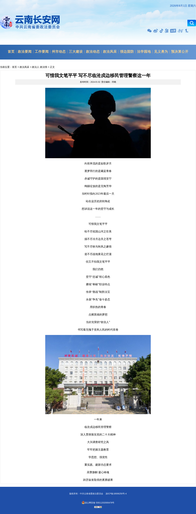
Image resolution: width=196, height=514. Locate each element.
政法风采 (110, 51)
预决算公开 (179, 51)
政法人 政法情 (39, 67)
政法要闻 (25, 51)
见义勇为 (161, 51)
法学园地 (144, 51)
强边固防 (127, 51)
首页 (11, 51)
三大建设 (76, 51)
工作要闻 (42, 51)
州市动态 (59, 51)
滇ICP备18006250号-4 (116, 493)
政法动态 (93, 51)
